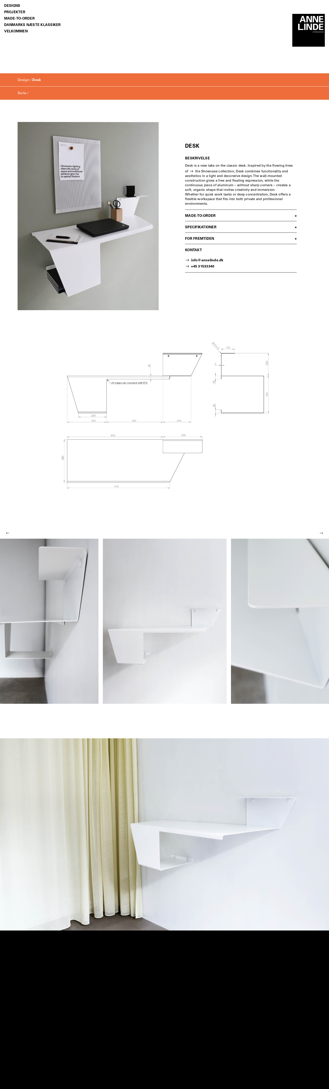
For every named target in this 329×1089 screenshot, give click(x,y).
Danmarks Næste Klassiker (32, 25)
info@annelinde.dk (207, 260)
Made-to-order (19, 18)
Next (321, 533)
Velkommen (16, 31)
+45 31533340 (202, 266)
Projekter (14, 12)
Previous (7, 533)
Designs (12, 6)
